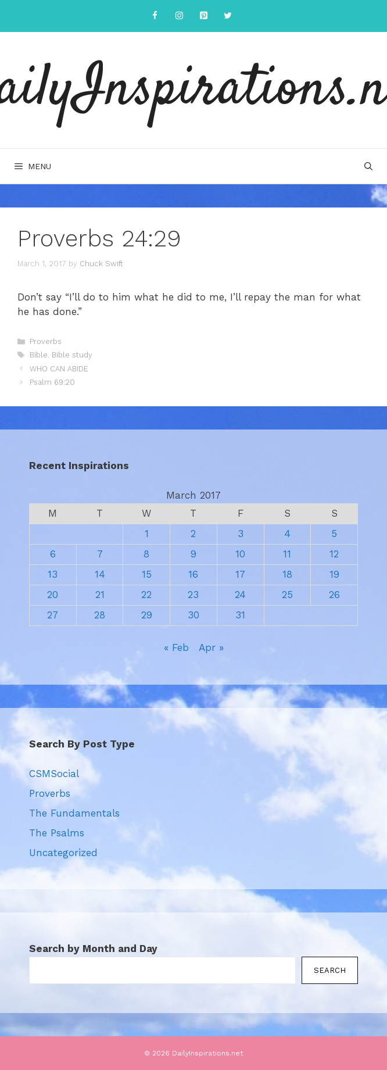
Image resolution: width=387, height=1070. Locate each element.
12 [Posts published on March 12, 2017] (334, 554)
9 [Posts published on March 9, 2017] (193, 554)
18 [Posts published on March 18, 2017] (287, 574)
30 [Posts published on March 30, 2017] (193, 615)
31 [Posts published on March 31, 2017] (240, 615)
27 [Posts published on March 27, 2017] (52, 615)
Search (330, 970)
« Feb (176, 647)
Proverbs (46, 341)
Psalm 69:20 (52, 382)
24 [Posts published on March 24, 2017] (240, 594)
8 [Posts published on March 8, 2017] (146, 554)
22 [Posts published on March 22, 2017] (146, 594)
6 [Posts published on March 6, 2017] (53, 554)
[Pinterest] (203, 16)
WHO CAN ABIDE (59, 368)
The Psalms (56, 833)
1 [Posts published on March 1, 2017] (147, 533)
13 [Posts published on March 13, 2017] (53, 574)
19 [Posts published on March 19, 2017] (334, 574)
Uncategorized (63, 852)
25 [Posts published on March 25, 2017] (287, 594)
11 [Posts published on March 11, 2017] (287, 554)
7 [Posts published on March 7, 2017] (100, 554)
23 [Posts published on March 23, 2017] (193, 594)
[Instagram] (179, 16)
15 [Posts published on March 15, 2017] (147, 574)
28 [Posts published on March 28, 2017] (99, 615)
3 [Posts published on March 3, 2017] (240, 533)
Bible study (72, 354)
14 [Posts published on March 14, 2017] (100, 574)
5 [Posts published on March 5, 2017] (334, 533)
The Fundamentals (74, 813)
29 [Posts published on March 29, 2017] (146, 615)
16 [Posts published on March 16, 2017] (193, 574)
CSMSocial (54, 773)
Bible (39, 354)
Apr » (211, 647)
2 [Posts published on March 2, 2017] (193, 533)
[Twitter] (228, 16)
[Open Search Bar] (368, 166)
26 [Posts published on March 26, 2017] (334, 594)
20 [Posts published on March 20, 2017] (52, 594)
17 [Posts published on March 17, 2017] (240, 574)
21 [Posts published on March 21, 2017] (100, 594)
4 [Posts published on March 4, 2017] (287, 533)
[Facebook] (154, 16)
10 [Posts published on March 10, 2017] (240, 554)
